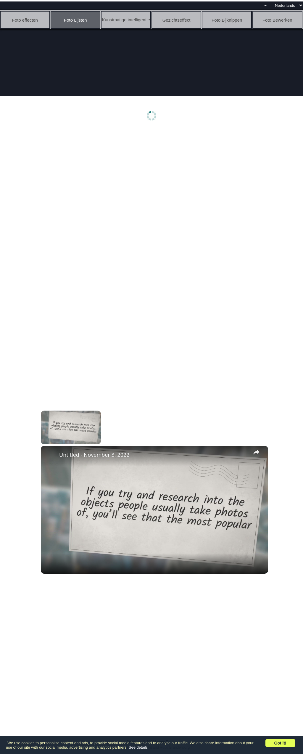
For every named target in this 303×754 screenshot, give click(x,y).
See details (138, 747)
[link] (50, 455)
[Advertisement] (153, 176)
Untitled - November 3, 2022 (94, 454)
